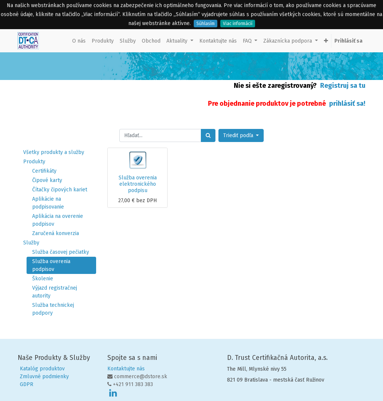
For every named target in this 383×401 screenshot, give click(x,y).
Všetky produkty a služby (53, 152)
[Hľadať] (208, 135)
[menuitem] (79, 41)
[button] (326, 41)
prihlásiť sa (346, 103)
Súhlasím (205, 23)
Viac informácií (237, 23)
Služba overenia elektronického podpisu (138, 184)
